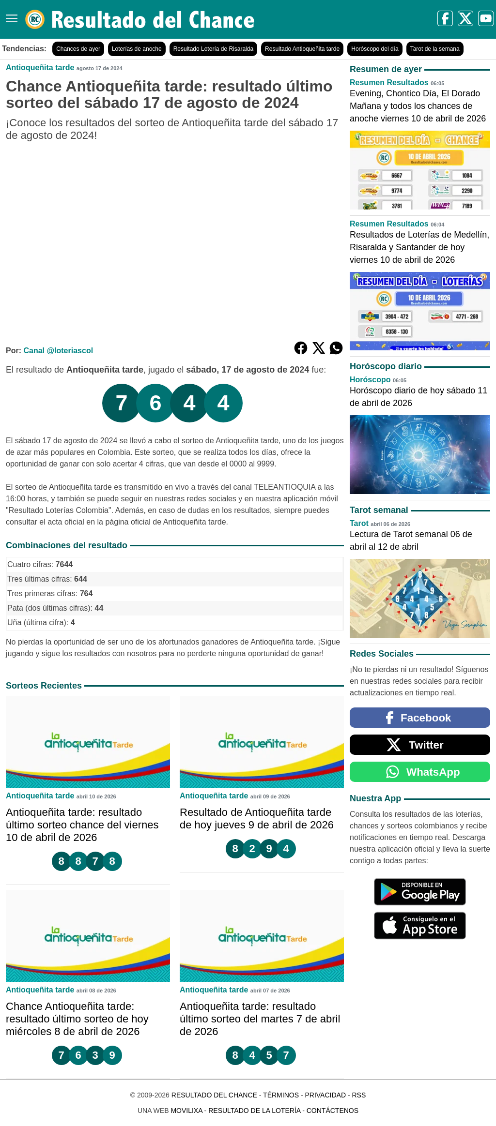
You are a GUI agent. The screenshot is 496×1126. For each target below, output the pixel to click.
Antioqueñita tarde (40, 67)
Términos (281, 1095)
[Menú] (9, 14)
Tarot (359, 523)
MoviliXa (186, 1110)
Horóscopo (370, 379)
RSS (359, 1095)
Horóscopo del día (374, 48)
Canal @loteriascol (58, 350)
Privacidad (325, 1095)
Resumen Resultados (389, 82)
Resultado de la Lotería (254, 1110)
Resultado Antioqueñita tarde (302, 48)
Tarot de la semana (435, 48)
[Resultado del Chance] (140, 19)
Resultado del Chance (214, 1095)
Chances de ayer (78, 48)
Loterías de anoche (137, 48)
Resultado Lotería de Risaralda (213, 48)
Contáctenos (332, 1110)
